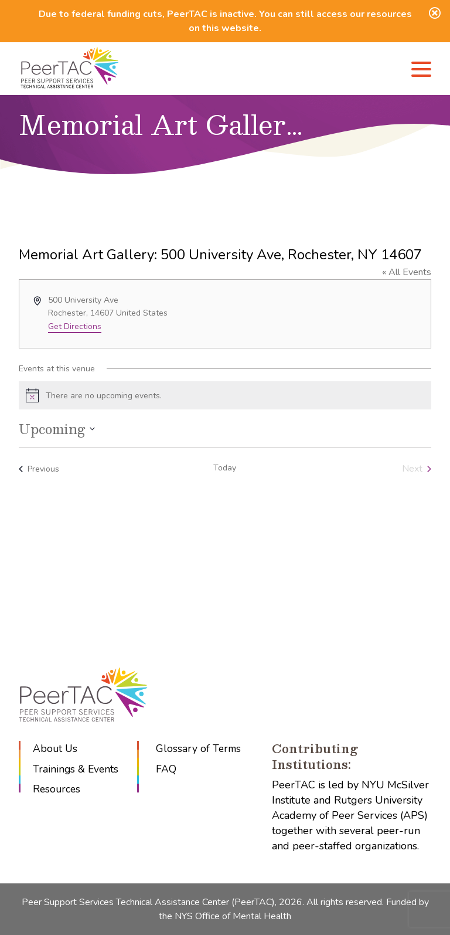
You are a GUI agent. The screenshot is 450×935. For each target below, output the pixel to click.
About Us (56, 748)
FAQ (168, 769)
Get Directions (74, 326)
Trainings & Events (76, 769)
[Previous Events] (39, 468)
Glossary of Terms (201, 748)
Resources (57, 789)
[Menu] (421, 71)
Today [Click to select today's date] (224, 467)
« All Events (406, 272)
